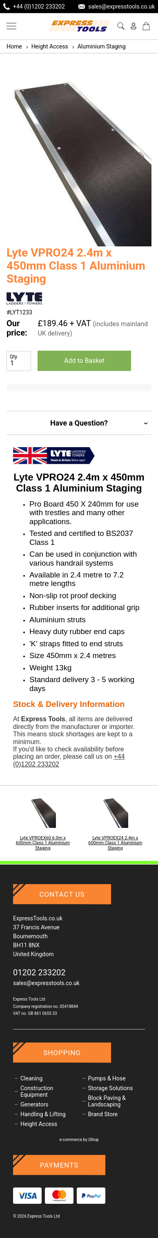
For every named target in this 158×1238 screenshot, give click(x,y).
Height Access (46, 46)
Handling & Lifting (43, 1114)
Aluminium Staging (98, 46)
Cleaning (31, 1078)
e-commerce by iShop (78, 1139)
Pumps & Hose (107, 1078)
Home (14, 46)
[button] (142, 156)
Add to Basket (84, 360)
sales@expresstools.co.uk (46, 983)
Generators (34, 1104)
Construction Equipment (36, 1091)
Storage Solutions (110, 1088)
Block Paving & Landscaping (107, 1101)
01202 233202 (39, 972)
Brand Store (103, 1114)
